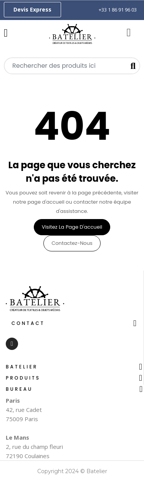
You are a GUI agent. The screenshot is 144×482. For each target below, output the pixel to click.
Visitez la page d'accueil (72, 227)
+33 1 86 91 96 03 (118, 9)
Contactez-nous (72, 243)
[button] (32, 9)
